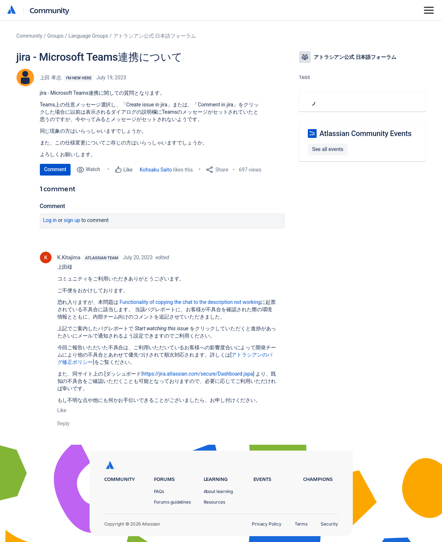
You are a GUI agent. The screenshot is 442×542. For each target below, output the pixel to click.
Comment (55, 169)
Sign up (72, 220)
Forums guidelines (172, 502)
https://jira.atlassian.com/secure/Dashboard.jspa (198, 374)
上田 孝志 (50, 77)
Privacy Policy (267, 524)
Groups (55, 36)
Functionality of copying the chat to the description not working (190, 302)
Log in (50, 220)
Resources (214, 502)
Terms (301, 524)
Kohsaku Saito (156, 170)
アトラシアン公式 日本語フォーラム (154, 36)
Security (329, 524)
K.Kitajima (68, 257)
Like (62, 410)
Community (49, 10)
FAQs (159, 491)
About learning (218, 491)
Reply (63, 423)
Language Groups (88, 36)
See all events (327, 149)
